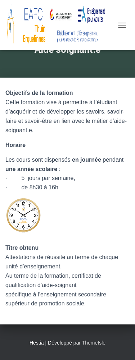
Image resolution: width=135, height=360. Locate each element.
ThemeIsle (93, 343)
